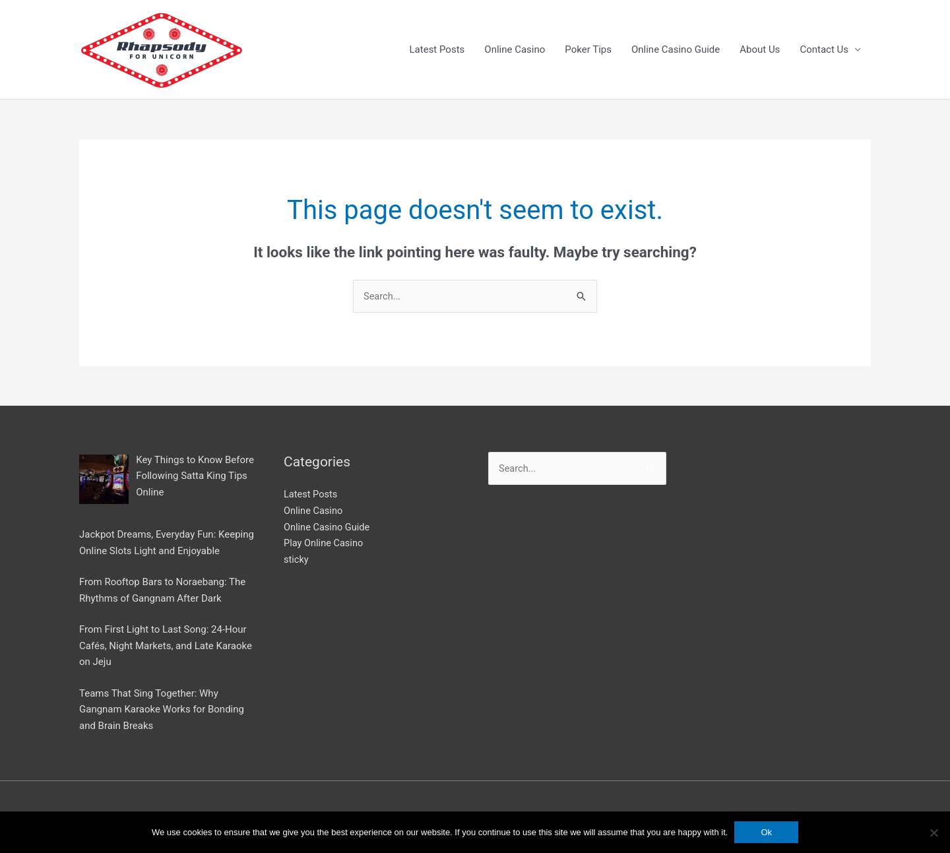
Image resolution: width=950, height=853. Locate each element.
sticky (296, 561)
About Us (760, 50)
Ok (766, 832)
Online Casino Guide (675, 50)
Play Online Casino (324, 544)
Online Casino (514, 50)
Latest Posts (437, 50)
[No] (933, 832)
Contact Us (824, 50)
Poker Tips (588, 50)
